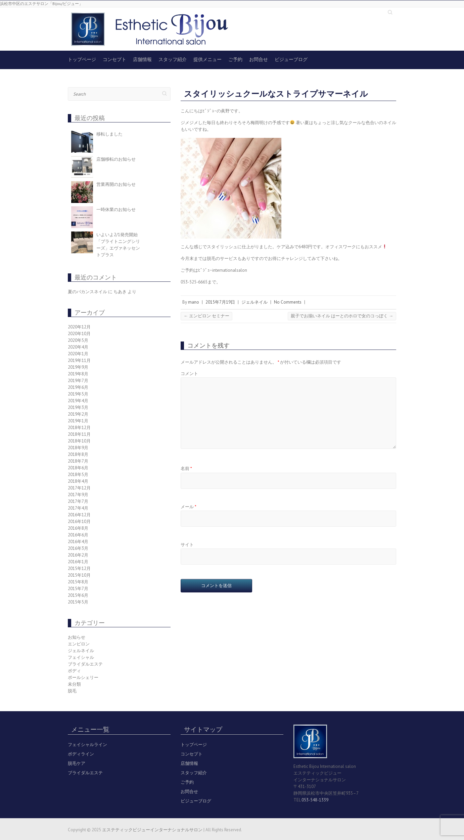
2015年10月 (79, 575)
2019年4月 (78, 401)
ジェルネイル (254, 302)
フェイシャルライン (87, 744)
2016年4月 (78, 541)
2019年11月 (79, 360)
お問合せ (258, 59)
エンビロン (79, 644)
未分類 (74, 684)
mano (193, 302)
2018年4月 (78, 481)
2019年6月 (78, 387)
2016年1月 (78, 562)
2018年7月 (78, 461)
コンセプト (114, 59)
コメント (189, 373)
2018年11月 (79, 434)
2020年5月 (78, 340)
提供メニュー (207, 59)
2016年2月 (78, 555)
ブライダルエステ (85, 664)
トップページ (82, 59)
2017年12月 (79, 488)
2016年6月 (78, 535)
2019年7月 (78, 380)
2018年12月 (79, 427)
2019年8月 (78, 374)
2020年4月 (78, 347)
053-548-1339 (314, 800)
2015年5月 (78, 602)
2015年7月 (78, 588)
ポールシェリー (83, 677)
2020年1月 (78, 354)
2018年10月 (79, 441)
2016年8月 (78, 528)
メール (188, 507)
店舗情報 (142, 59)
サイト (187, 544)
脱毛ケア (76, 763)
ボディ (74, 671)
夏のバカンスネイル (87, 292)
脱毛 (72, 691)
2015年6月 (78, 595)
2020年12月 (79, 327)
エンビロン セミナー (206, 316)
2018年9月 (78, 448)
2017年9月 (78, 494)
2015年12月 (79, 568)
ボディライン (81, 754)
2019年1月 (78, 421)
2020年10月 (79, 333)
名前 (186, 468)
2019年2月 (78, 414)
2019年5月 (78, 394)
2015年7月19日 (220, 302)
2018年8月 (78, 454)
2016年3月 (78, 548)
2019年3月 (78, 407)
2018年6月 (78, 468)
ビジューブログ (291, 59)
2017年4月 (78, 508)
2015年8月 (78, 582)
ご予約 (235, 59)
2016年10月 (79, 521)
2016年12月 (79, 515)
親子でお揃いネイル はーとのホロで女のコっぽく (342, 316)
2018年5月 (78, 474)
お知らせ (76, 637)
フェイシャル (81, 657)
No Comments (287, 302)
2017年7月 (78, 501)
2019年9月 (78, 367)
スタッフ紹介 (172, 59)
